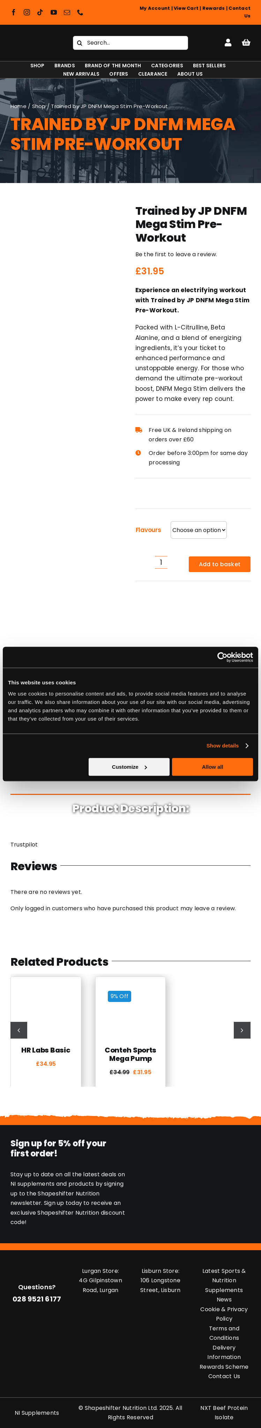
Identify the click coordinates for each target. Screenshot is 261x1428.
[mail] (67, 12)
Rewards (213, 8)
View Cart (186, 8)
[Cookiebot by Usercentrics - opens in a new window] (222, 657)
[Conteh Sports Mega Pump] (131, 988)
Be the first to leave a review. (176, 254)
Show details (223, 746)
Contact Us (224, 1376)
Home (18, 106)
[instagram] (27, 12)
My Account (155, 8)
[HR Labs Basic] (46, 988)
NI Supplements (37, 1413)
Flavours (148, 530)
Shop (39, 106)
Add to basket (219, 564)
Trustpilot (24, 845)
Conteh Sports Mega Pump (130, 1054)
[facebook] (13, 12)
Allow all (212, 767)
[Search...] (130, 43)
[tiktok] (40, 12)
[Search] (80, 43)
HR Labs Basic (45, 1050)
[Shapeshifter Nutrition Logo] (32, 40)
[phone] (80, 12)
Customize (129, 767)
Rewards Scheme (224, 1367)
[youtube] (54, 12)
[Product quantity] (161, 562)
